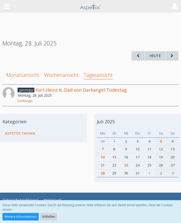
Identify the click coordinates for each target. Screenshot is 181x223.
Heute (155, 55)
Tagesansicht (98, 75)
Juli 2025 (106, 122)
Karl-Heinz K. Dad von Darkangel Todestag (81, 90)
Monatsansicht (22, 75)
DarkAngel (25, 101)
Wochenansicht (61, 75)
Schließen (48, 216)
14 (103, 157)
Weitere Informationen (21, 216)
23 (126, 165)
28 (103, 173)
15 (114, 157)
